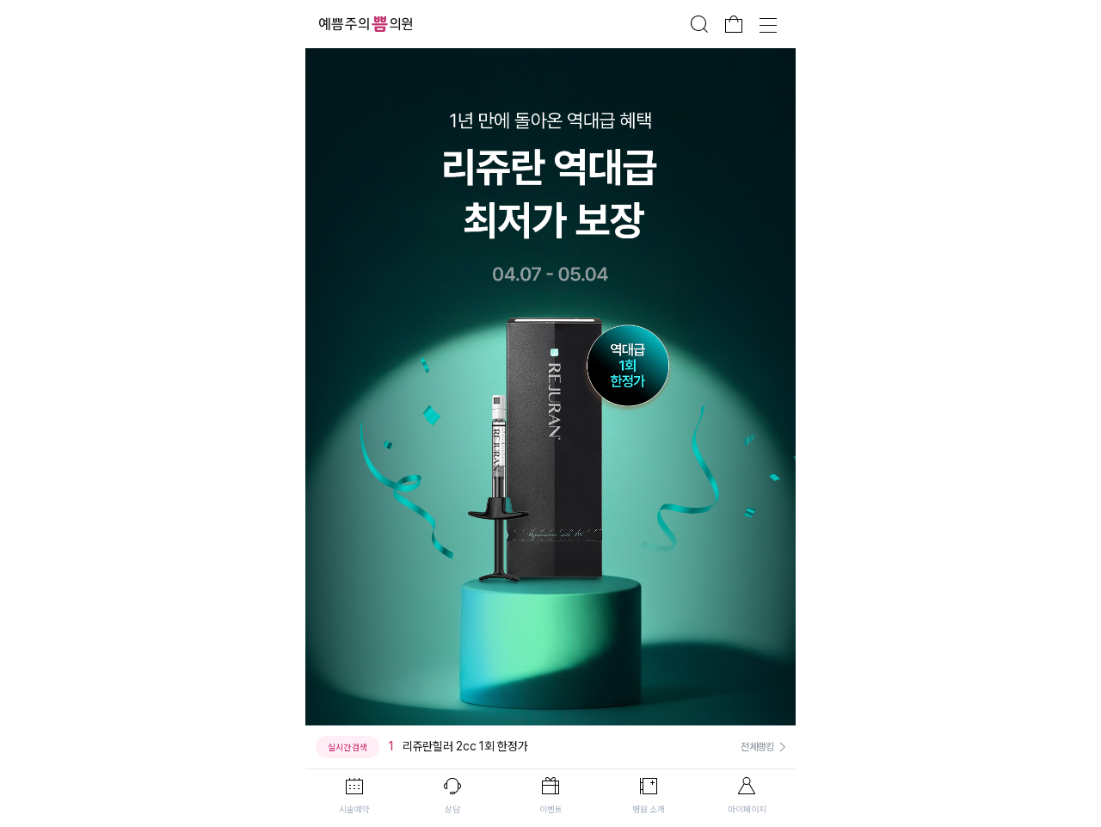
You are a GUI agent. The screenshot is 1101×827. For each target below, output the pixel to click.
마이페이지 (747, 809)
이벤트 (551, 809)
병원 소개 (648, 809)
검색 (699, 24)
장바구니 (733, 24)
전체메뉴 (768, 24)
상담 (452, 809)
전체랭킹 (757, 747)
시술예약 (354, 809)
